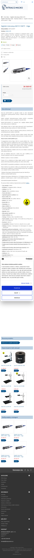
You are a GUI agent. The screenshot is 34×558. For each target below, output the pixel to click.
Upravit (17, 292)
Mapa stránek (4, 515)
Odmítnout (17, 297)
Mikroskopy (4, 478)
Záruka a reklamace (6, 503)
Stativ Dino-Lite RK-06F (19, 406)
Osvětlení (3, 482)
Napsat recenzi (6, 48)
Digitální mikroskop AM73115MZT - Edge (5, 435)
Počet (4, 92)
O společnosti (4, 496)
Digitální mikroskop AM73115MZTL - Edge (18, 435)
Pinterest (18, 45)
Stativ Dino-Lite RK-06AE (19, 386)
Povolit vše (17, 288)
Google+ (12, 45)
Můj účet (4, 519)
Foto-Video (4, 480)
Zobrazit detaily (25, 283)
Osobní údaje (4, 523)
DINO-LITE (8, 31)
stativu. (27, 183)
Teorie (2, 513)
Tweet (3, 45)
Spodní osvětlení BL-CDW (19, 365)
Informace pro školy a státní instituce (10, 505)
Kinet (20, 554)
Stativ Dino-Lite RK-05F (6, 406)
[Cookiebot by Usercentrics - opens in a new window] (25, 259)
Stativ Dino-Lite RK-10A (6, 365)
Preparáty (3, 488)
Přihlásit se (4, 525)
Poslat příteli (6, 54)
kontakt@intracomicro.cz (7, 541)
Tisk (4, 57)
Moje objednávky (5, 521)
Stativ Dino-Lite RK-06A (6, 386)
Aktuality (3, 494)
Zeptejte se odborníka (8, 52)
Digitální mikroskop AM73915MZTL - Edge (18, 456)
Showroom (3, 507)
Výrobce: (3, 31)
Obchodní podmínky (6, 498)
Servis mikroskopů (5, 509)
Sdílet (7, 45)
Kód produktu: (4, 28)
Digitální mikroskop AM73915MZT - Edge (5, 456)
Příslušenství (4, 486)
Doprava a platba (5, 500)
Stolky (2, 484)
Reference (3, 511)
